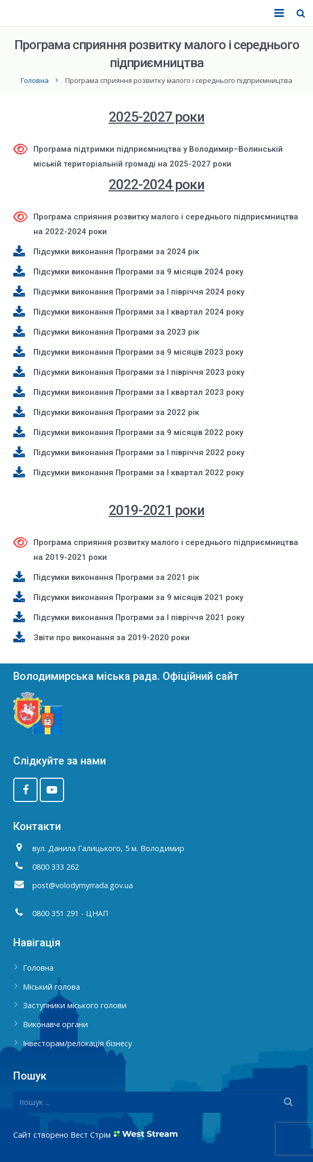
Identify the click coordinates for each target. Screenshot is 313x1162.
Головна (35, 80)
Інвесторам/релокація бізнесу (77, 1043)
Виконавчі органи (55, 1024)
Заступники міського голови (75, 1005)
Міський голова (51, 987)
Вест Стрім (90, 1135)
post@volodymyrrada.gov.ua (82, 885)
